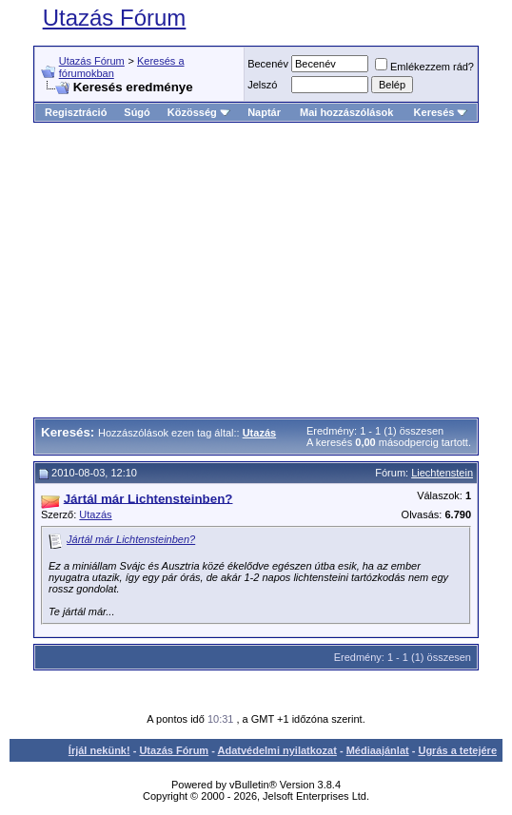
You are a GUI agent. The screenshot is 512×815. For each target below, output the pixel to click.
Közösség (198, 112)
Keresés (441, 112)
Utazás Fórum (115, 17)
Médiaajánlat (377, 750)
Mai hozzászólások (346, 112)
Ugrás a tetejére (457, 750)
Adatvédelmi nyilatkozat (277, 750)
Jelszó (262, 84)
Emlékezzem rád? (424, 66)
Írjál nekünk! (99, 750)
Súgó (137, 112)
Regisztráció (76, 112)
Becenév (267, 63)
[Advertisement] (272, 270)
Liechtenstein (442, 472)
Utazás (95, 514)
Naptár (264, 112)
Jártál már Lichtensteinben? (131, 539)
